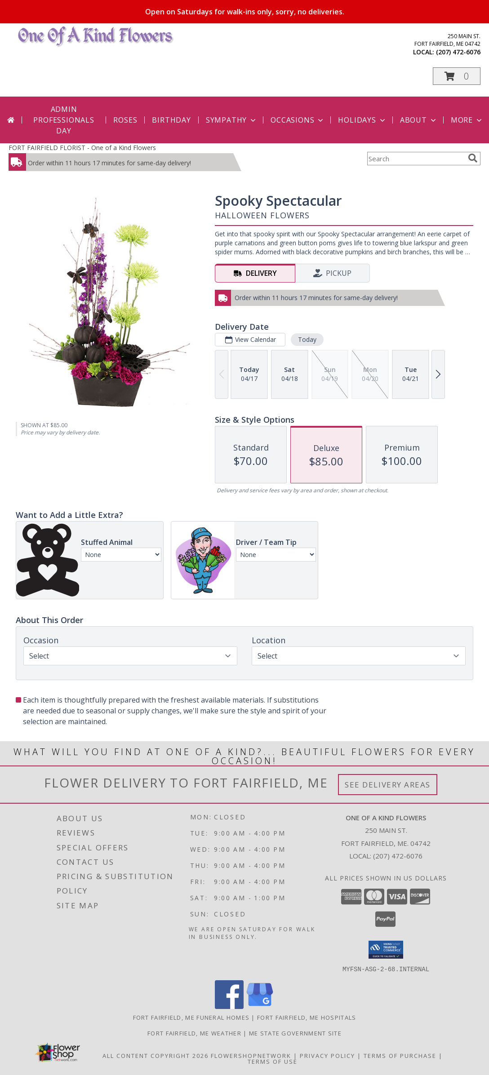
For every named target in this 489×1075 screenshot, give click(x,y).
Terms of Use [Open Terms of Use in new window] (273, 1061)
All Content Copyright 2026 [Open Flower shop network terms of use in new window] (155, 1055)
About (419, 120)
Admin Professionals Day (63, 120)
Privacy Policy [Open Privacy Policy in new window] (327, 1055)
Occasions (298, 120)
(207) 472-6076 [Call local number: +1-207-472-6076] (458, 52)
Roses (125, 120)
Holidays (362, 120)
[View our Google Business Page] (259, 1006)
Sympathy (232, 120)
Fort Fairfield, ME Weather (194, 1033)
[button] (456, 76)
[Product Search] (416, 158)
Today (307, 339)
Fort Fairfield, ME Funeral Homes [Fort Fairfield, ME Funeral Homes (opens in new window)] (191, 1017)
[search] (473, 158)
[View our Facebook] (229, 1006)
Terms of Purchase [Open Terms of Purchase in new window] (400, 1055)
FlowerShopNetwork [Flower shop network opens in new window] (251, 1055)
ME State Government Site (295, 1033)
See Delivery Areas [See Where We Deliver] (388, 784)
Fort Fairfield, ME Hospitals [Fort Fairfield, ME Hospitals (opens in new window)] (306, 1017)
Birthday (171, 120)
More (467, 120)
